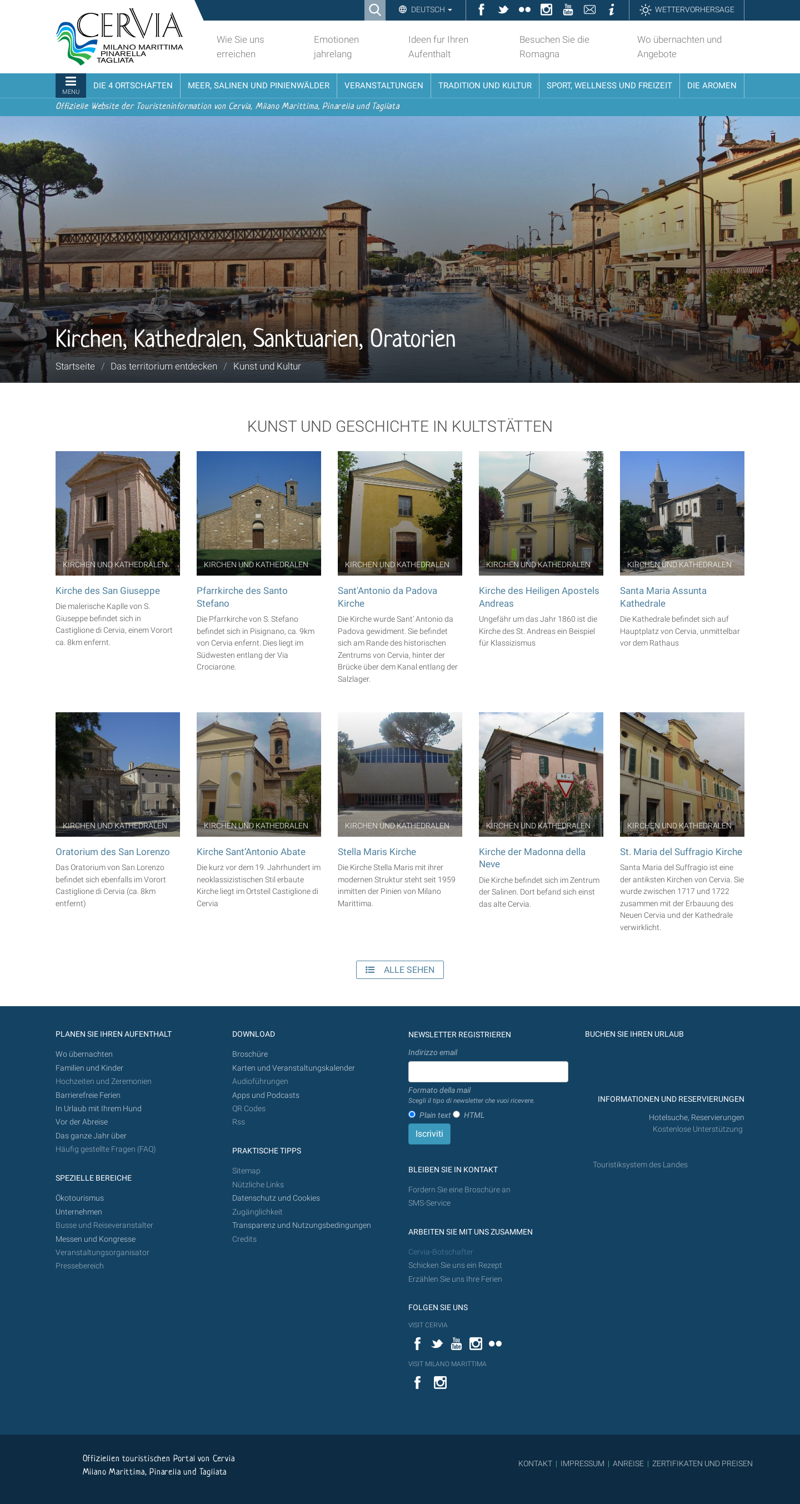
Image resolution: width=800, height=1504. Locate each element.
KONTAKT (535, 1463)
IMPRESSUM (582, 1463)
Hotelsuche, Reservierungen (696, 1117)
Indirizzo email (432, 1052)
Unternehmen (79, 1212)
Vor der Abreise (82, 1122)
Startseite (75, 366)
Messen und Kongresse (96, 1239)
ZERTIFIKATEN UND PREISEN (702, 1463)
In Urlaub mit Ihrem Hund (99, 1108)
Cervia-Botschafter (440, 1252)
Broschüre (250, 1054)
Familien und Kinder (89, 1068)
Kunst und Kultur (267, 366)
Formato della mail (471, 1096)
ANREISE (628, 1463)
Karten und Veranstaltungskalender (293, 1068)
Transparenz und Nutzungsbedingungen (301, 1225)
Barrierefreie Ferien (89, 1095)
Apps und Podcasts (265, 1095)
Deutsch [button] (430, 9)
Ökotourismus (80, 1198)
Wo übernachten (84, 1054)
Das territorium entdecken (164, 366)
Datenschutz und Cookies (277, 1198)
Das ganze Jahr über (91, 1136)
